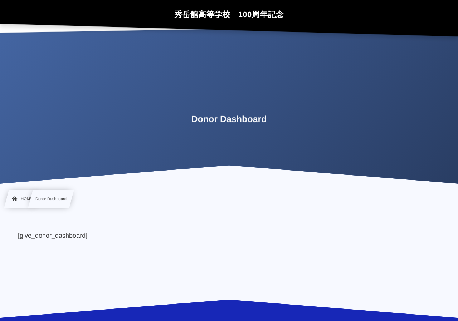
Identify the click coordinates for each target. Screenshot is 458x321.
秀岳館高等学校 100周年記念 (229, 15)
